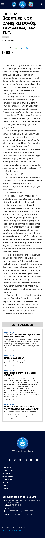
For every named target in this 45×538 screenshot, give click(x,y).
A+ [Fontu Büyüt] (12, 52)
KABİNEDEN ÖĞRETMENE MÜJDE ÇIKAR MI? (20, 374)
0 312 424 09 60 (16, 505)
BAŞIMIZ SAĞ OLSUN (14, 358)
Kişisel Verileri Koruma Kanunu (13, 530)
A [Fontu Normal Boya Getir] (8, 52)
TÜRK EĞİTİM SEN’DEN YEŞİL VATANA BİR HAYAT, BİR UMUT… (22, 335)
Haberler (9, 332)
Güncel (5, 37)
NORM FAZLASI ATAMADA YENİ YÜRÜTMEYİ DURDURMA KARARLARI (21, 408)
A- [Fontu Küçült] (4, 52)
